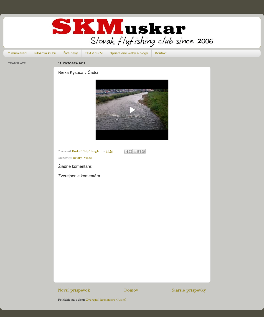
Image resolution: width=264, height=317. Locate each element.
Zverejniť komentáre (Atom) (106, 300)
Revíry (77, 158)
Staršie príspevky (189, 290)
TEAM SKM (94, 53)
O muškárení (17, 53)
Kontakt (161, 53)
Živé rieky (70, 53)
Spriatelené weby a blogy (129, 53)
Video (88, 158)
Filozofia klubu (45, 53)
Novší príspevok (74, 290)
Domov (131, 290)
